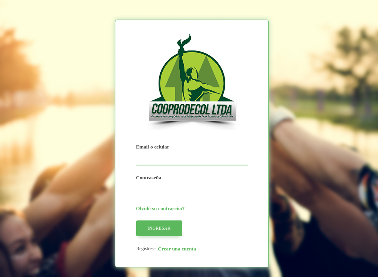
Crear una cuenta (177, 249)
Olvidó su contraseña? (160, 208)
